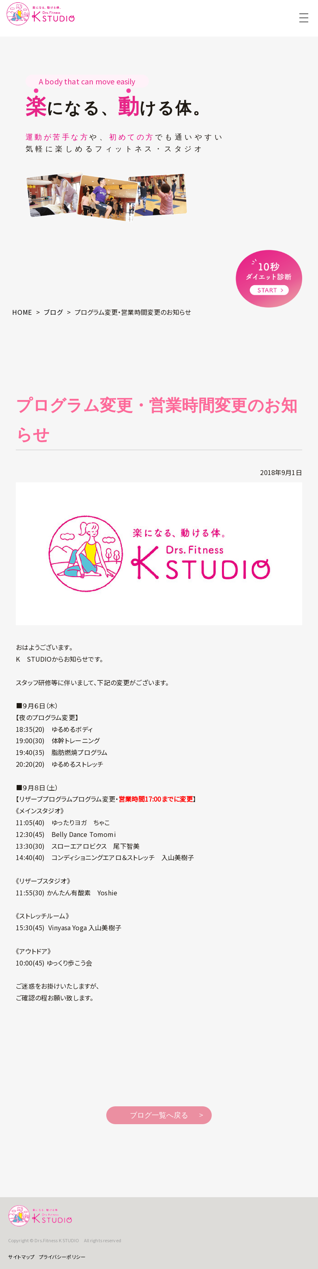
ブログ (53, 312)
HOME (22, 312)
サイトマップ (21, 1256)
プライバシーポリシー (62, 1256)
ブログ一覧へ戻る (159, 1115)
